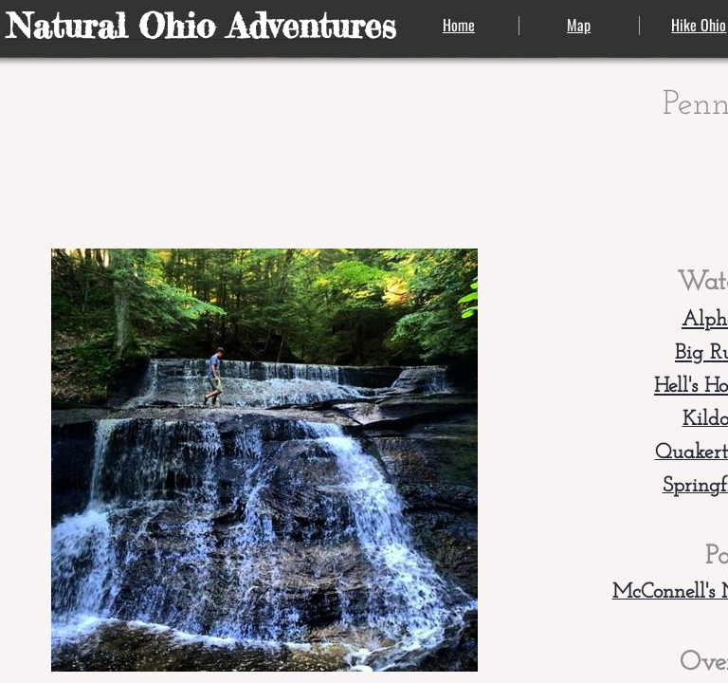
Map (579, 24)
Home (459, 24)
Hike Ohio (698, 24)
